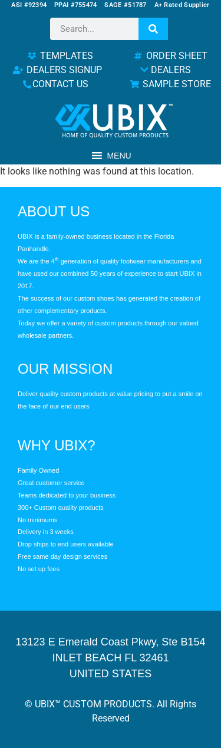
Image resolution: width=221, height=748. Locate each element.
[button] (119, 155)
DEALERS (165, 69)
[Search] (153, 29)
